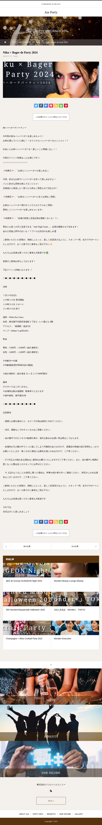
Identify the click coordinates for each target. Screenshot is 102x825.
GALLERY (79, 814)
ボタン (51, 801)
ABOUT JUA (24, 814)
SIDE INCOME (65, 814)
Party (15, 56)
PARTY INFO (38, 814)
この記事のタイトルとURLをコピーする (51, 117)
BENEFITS (51, 814)
